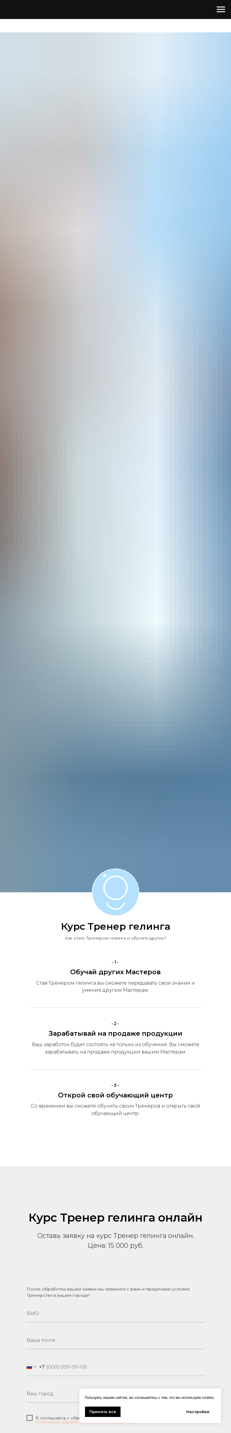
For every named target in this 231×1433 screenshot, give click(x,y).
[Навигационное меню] (221, 9)
